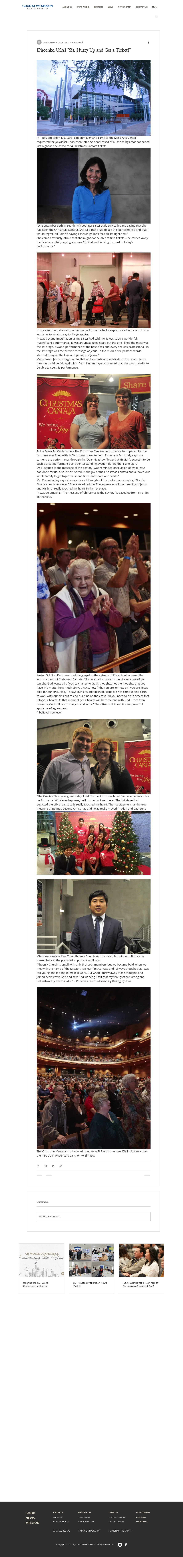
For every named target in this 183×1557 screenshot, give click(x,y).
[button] (67, 7)
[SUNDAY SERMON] (117, 1517)
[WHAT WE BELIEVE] (62, 1530)
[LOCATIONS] (145, 1521)
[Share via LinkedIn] (53, 1165)
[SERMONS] (118, 1512)
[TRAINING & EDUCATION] (89, 1530)
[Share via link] (60, 1165)
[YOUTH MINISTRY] (87, 1521)
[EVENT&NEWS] (145, 1512)
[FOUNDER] (62, 1517)
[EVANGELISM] (87, 1517)
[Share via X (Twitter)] (45, 1165)
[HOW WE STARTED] (62, 1521)
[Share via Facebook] (38, 1165)
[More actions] (149, 42)
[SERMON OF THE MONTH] (121, 1530)
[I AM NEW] (145, 1517)
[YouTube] (120, 1545)
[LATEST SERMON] (118, 1521)
